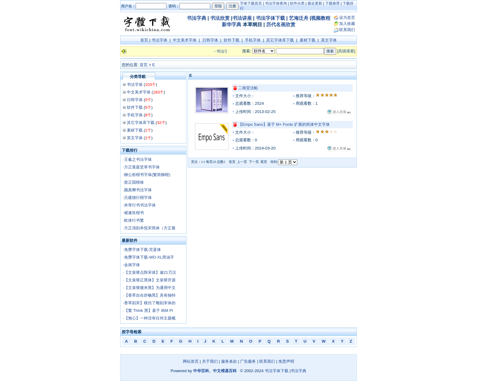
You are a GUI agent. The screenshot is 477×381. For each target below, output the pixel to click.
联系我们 (347, 29)
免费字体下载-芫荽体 (142, 249)
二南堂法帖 (248, 88)
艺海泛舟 (298, 18)
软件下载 (231, 40)
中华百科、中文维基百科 (215, 371)
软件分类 (297, 3)
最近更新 (315, 3)
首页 (144, 40)
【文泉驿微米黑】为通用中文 (150, 287)
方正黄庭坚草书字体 (142, 167)
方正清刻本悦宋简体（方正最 (150, 228)
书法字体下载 (270, 18)
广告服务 (248, 361)
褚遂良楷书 (134, 212)
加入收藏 (347, 23)
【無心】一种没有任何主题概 (150, 318)
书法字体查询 (276, 3)
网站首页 (191, 361)
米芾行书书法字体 (140, 205)
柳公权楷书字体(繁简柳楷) (147, 174)
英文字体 (329, 40)
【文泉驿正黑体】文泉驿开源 (150, 280)
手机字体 (253, 40)
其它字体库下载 (280, 40)
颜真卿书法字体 (138, 190)
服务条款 (229, 361)
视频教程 (320, 18)
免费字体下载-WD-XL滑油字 (149, 257)
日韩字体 (210, 40)
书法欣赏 (220, 18)
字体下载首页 (251, 3)
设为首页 (347, 17)
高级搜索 (346, 51)
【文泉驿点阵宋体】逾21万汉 (150, 272)
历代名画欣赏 (280, 24)
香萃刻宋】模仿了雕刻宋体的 (150, 303)
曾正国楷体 (134, 182)
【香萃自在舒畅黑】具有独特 (150, 295)
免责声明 (286, 361)
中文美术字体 (185, 40)
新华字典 (231, 24)
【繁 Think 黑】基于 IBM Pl (148, 310)
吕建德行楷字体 (138, 197)
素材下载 (307, 40)
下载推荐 (332, 3)
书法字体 (159, 40)
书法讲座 (242, 18)
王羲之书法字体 (138, 159)
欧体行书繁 (134, 220)
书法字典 (196, 18)
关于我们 (210, 361)
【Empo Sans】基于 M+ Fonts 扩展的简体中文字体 (284, 124)
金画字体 (132, 265)
